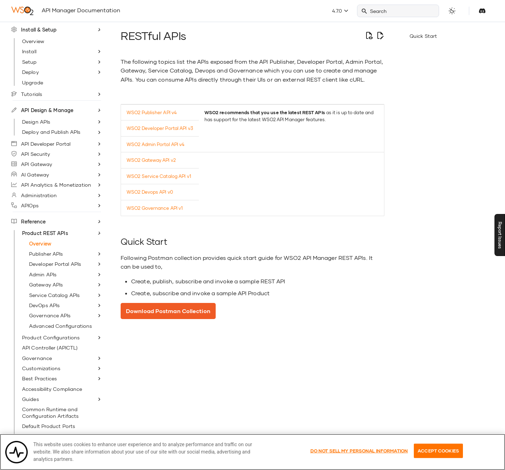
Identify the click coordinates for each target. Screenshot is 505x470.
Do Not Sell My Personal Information (359, 455)
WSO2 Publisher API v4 (152, 112)
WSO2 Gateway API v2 (151, 160)
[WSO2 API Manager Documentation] (22, 11)
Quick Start (423, 36)
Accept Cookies (438, 455)
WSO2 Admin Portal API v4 (155, 144)
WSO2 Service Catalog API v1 (159, 176)
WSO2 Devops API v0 (150, 192)
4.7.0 (340, 11)
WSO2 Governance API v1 (155, 208)
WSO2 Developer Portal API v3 (160, 128)
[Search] (398, 11)
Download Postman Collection (168, 310)
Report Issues (500, 235)
